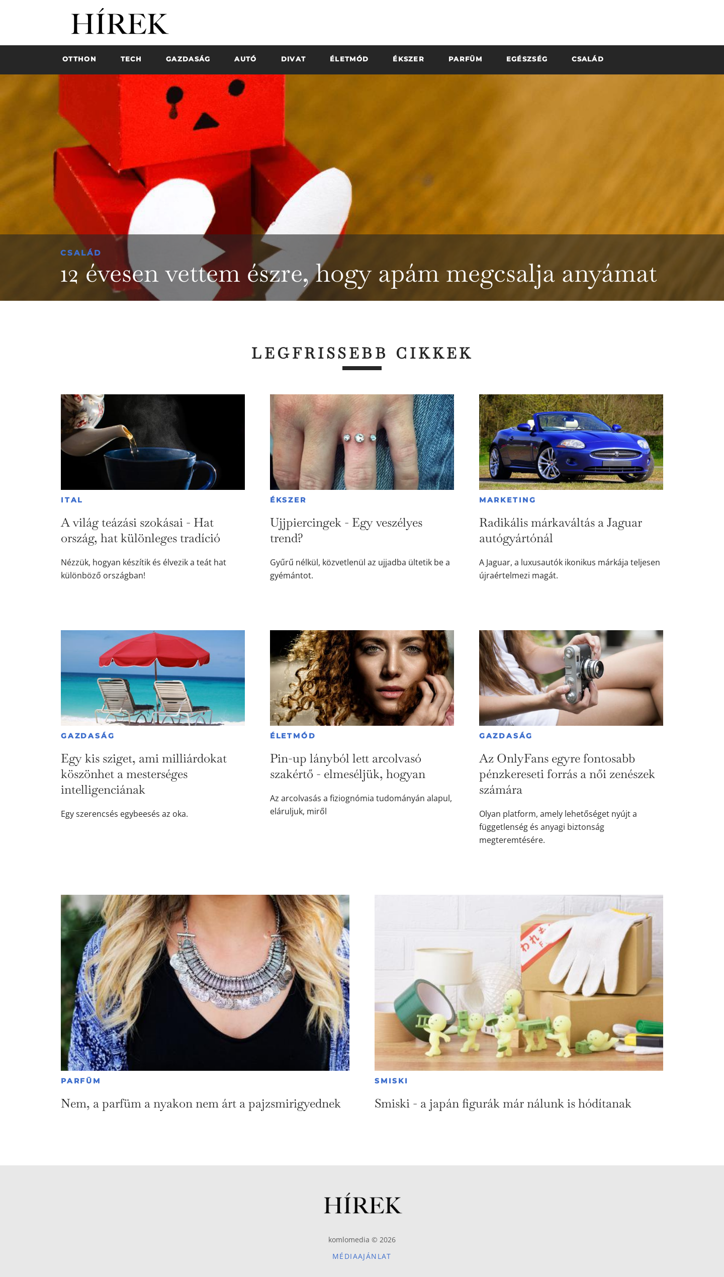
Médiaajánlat (362, 1256)
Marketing (507, 499)
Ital (72, 499)
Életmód (293, 735)
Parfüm (81, 1080)
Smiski (392, 1080)
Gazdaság (88, 735)
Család (81, 253)
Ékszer (288, 499)
